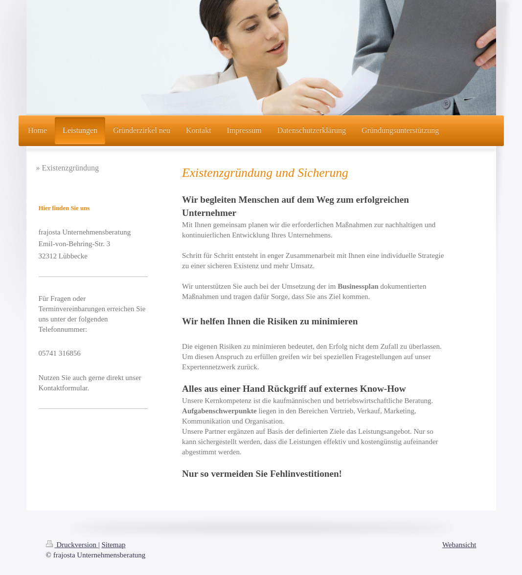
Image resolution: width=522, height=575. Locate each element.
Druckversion (72, 545)
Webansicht (459, 545)
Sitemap (113, 545)
